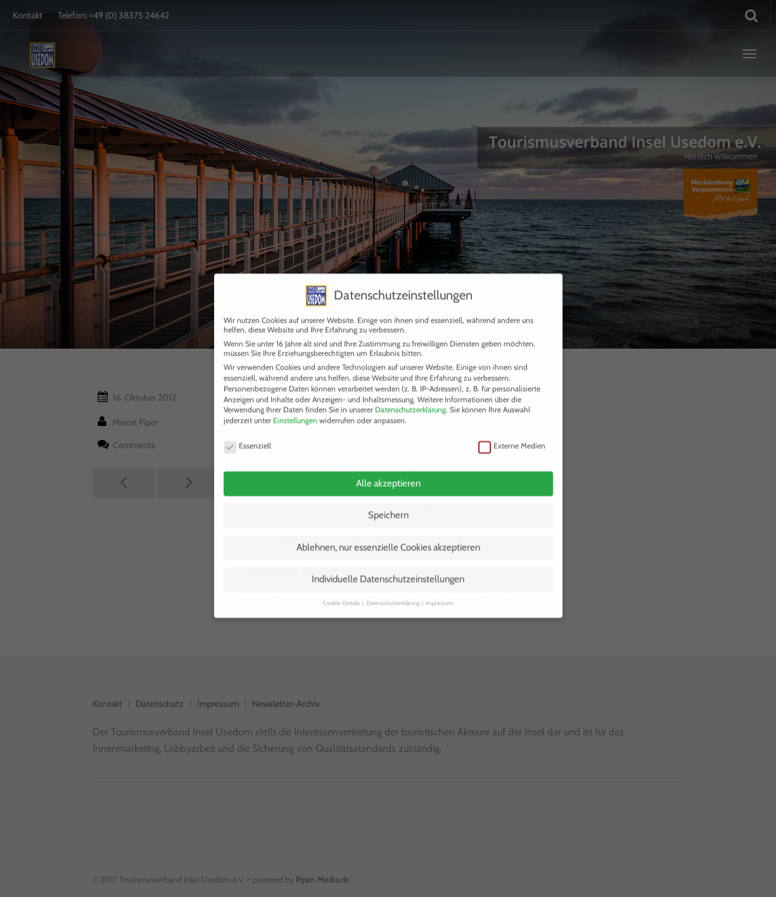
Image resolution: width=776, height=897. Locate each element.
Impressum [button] (440, 587)
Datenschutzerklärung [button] (393, 587)
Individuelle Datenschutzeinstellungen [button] (388, 564)
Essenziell (247, 430)
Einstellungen (295, 405)
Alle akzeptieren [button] (388, 468)
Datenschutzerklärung (410, 394)
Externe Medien (511, 430)
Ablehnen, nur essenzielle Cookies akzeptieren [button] (388, 532)
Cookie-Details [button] (342, 587)
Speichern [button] (388, 500)
